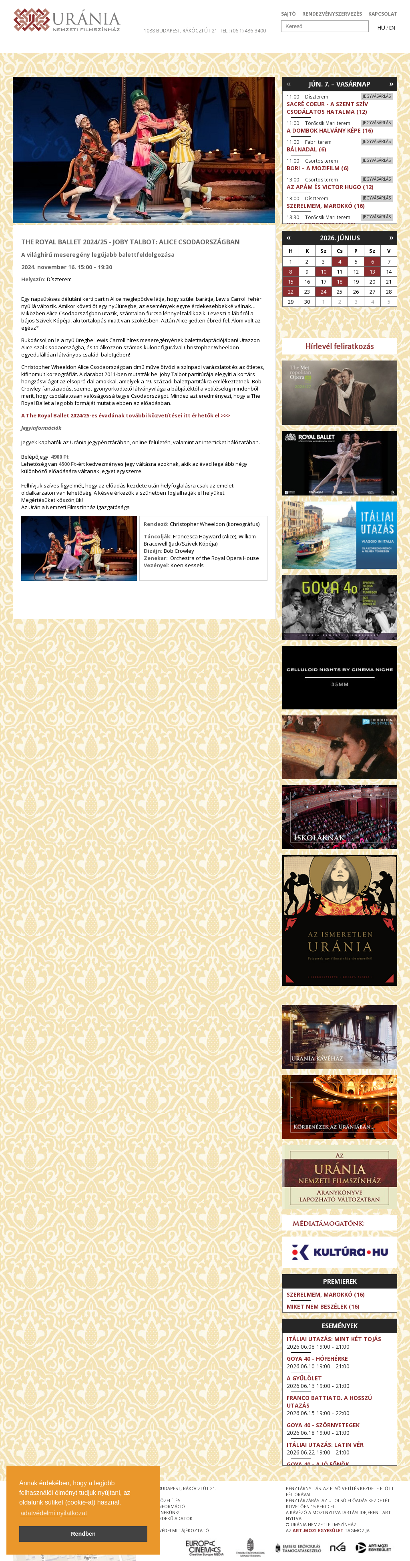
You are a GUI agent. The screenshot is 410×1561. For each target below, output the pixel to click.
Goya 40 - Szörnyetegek (323, 1425)
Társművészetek (86, 45)
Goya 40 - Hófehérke (317, 1358)
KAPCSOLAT (382, 13)
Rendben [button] (83, 1534)
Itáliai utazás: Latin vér (325, 1444)
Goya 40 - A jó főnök (318, 1464)
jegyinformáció (166, 1506)
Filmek (31, 45)
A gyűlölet (304, 1378)
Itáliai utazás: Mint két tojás (334, 1339)
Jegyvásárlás (377, 96)
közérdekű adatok (170, 1518)
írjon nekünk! (163, 1512)
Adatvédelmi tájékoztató (178, 1530)
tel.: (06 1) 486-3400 (243, 30)
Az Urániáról (153, 45)
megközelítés (163, 1500)
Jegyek (342, 45)
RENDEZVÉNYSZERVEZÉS (332, 13)
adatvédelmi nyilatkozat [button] (53, 1513)
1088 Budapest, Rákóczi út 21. (181, 30)
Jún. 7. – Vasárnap (339, 84)
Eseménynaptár (289, 45)
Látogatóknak (220, 45)
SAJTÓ (288, 13)
